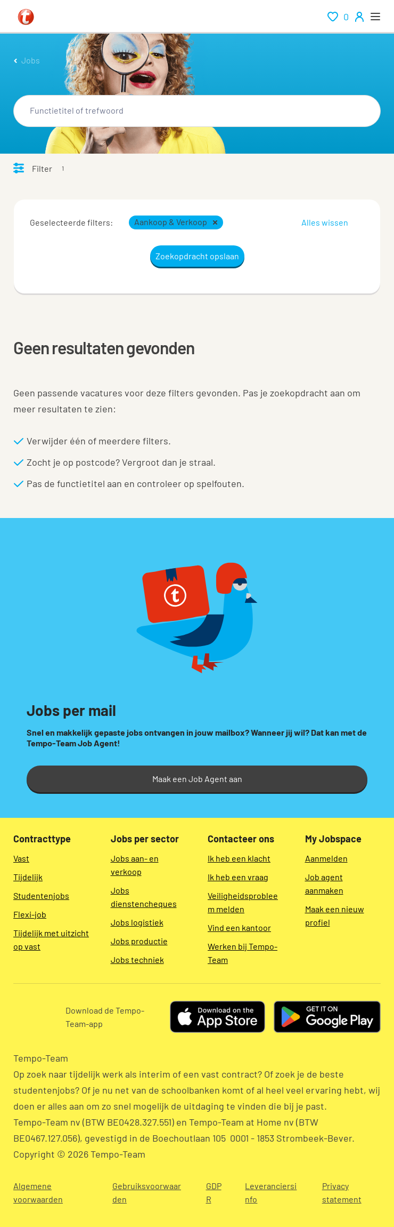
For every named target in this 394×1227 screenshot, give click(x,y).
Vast (21, 858)
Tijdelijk (28, 877)
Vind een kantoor (239, 927)
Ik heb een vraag (238, 877)
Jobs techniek (137, 959)
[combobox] (197, 111)
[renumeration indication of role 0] (338, 16)
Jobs (30, 60)
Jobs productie (139, 941)
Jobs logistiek (137, 922)
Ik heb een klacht (239, 858)
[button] (215, 222)
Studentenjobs (41, 895)
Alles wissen (324, 222)
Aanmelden (326, 858)
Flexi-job (29, 914)
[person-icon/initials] (359, 16)
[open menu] (375, 16)
